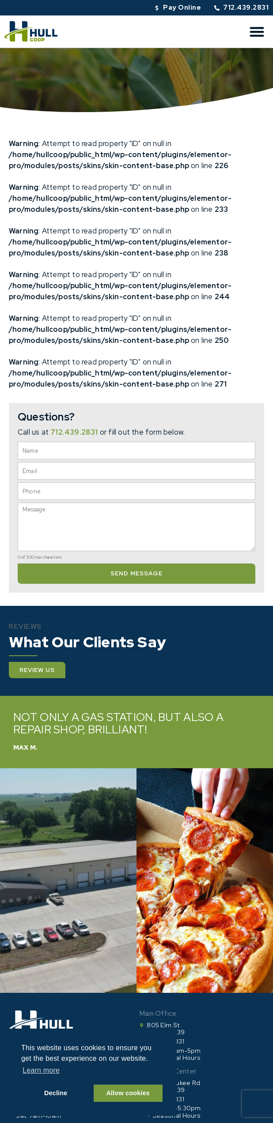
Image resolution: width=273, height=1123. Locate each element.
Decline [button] (56, 1093)
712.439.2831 (74, 432)
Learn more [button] (41, 1070)
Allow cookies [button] (128, 1093)
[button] (257, 31)
